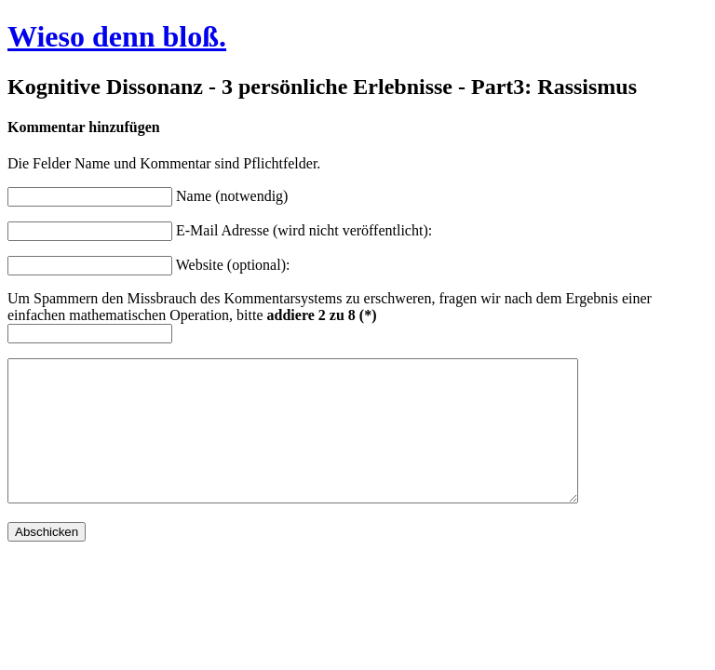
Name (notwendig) (232, 196)
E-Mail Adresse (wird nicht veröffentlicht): (304, 230)
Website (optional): (233, 265)
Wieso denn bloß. (116, 36)
